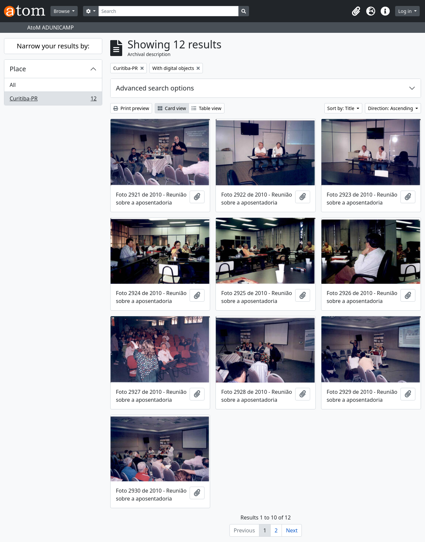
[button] (356, 11)
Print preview (131, 108)
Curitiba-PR (53, 99)
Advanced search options (155, 88)
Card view (172, 108)
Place (18, 68)
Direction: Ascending (391, 108)
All (13, 85)
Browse (62, 11)
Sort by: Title (341, 108)
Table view (206, 108)
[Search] (168, 11)
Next (292, 530)
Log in (405, 11)
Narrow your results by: (53, 45)
